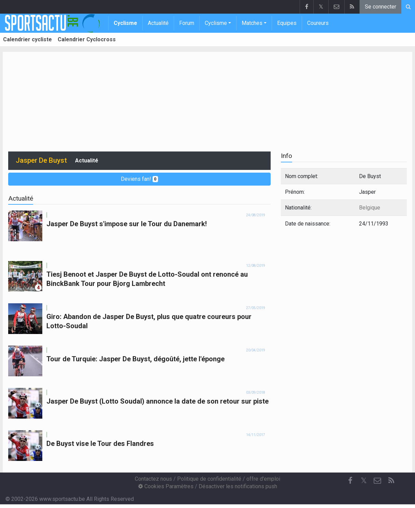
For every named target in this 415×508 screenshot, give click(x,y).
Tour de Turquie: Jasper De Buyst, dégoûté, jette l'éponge (135, 359)
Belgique (369, 207)
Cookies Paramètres (166, 486)
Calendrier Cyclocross (87, 39)
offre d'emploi (263, 479)
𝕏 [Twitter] (364, 480)
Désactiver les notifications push (238, 486)
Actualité (158, 23)
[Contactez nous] (377, 481)
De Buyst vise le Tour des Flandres (100, 443)
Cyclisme (125, 23)
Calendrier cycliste (27, 39)
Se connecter (380, 6)
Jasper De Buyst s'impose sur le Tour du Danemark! (126, 224)
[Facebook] (350, 481)
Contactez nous (153, 479)
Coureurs (318, 23)
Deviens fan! (139, 179)
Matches (252, 23)
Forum (186, 23)
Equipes (287, 23)
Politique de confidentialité (209, 479)
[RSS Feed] (391, 481)
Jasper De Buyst (41, 160)
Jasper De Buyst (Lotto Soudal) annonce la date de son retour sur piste (157, 401)
